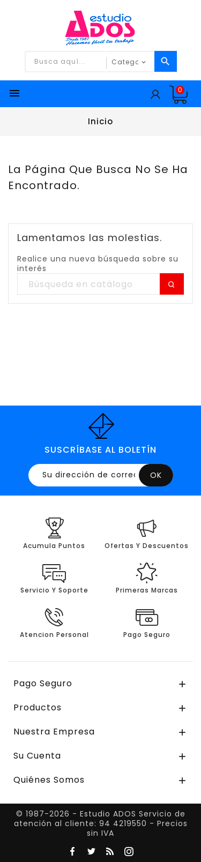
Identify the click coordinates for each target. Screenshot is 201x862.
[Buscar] (100, 284)
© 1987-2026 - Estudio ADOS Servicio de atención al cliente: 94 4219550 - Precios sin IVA (101, 823)
